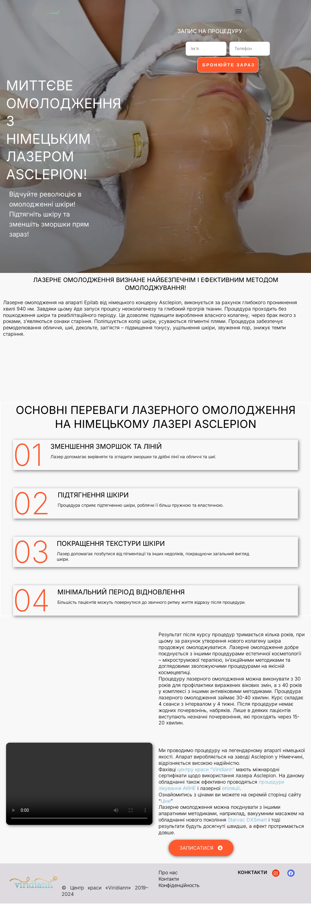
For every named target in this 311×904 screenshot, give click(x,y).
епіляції (231, 789)
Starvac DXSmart (247, 820)
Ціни (166, 801)
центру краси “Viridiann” (205, 770)
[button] (238, 11)
